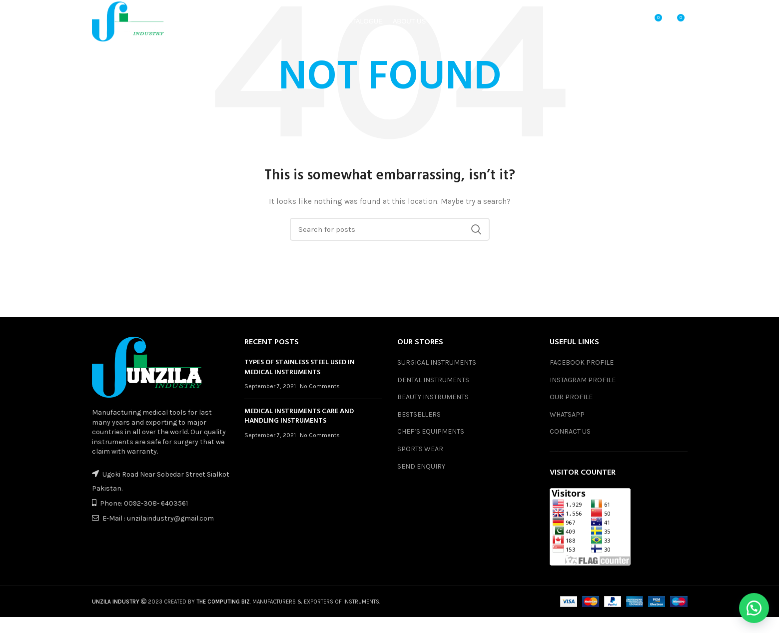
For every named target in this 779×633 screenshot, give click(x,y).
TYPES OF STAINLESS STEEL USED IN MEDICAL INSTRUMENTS (299, 367)
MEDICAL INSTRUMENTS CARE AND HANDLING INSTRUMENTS (299, 416)
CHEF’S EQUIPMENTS (430, 431)
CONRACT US (570, 431)
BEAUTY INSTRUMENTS (433, 397)
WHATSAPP (567, 414)
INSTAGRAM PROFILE (583, 380)
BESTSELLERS (419, 414)
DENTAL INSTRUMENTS (433, 380)
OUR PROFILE (571, 397)
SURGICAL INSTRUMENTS (436, 362)
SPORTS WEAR (420, 449)
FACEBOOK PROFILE (582, 362)
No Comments (320, 386)
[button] (754, 608)
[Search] (390, 229)
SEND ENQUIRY (421, 466)
